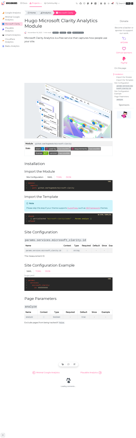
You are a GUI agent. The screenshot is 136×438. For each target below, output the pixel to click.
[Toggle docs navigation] (3, 435)
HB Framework (93, 208)
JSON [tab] (68, 177)
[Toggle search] (117, 3)
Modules (55, 32)
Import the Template (124, 80)
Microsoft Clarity (11, 24)
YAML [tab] (49, 177)
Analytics (46, 13)
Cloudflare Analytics (8, 40)
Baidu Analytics (10, 46)
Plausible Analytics (8, 29)
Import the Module (124, 77)
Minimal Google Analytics (11, 18)
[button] (36, 3)
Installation (118, 74)
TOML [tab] (59, 177)
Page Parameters (121, 97)
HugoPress (72, 208)
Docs (23, 3)
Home (32, 13)
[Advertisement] (12, 85)
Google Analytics (11, 13)
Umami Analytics (11, 35)
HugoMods (9, 3)
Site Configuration (121, 83)
